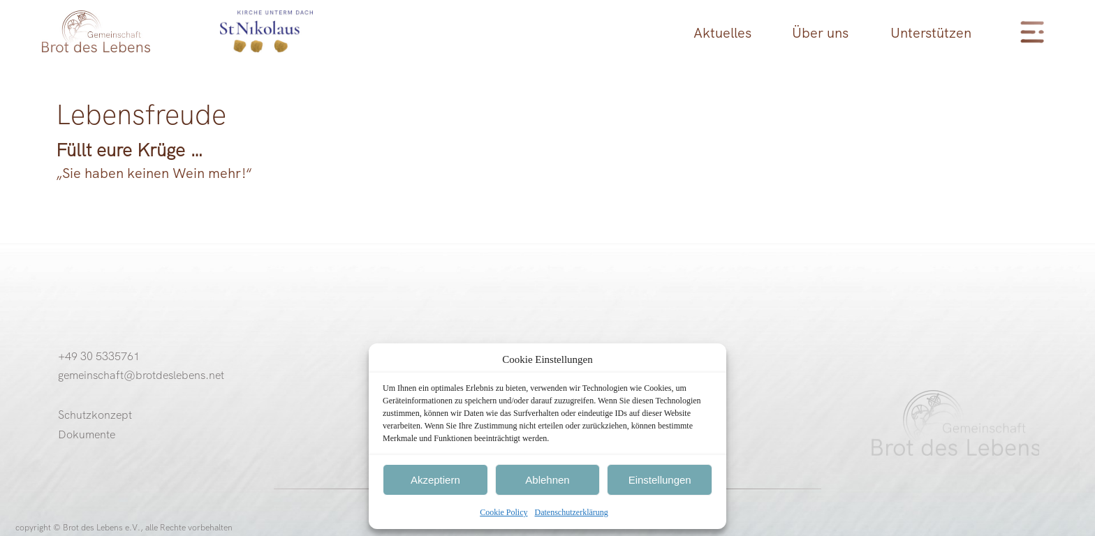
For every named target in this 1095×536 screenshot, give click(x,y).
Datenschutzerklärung (571, 512)
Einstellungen (660, 480)
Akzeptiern (435, 480)
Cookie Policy (503, 512)
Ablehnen (547, 480)
